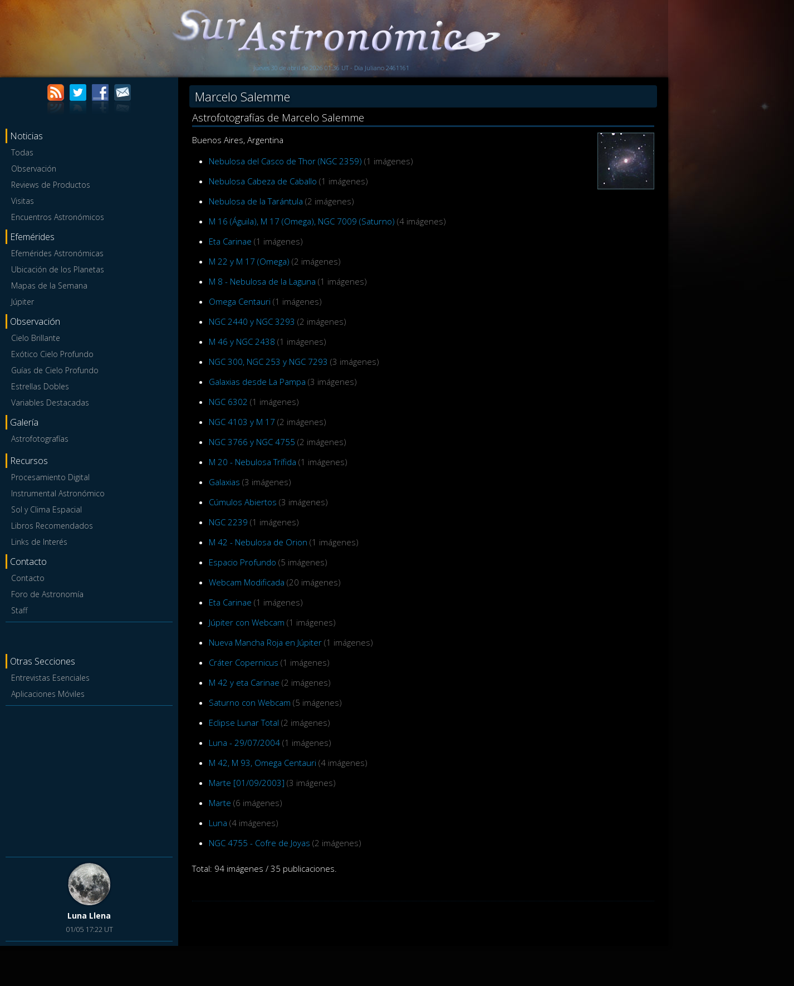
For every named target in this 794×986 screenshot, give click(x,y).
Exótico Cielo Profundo (52, 354)
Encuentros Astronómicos (57, 217)
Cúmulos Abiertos (243, 501)
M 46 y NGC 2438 (242, 341)
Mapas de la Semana (49, 285)
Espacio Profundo (242, 562)
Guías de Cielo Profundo (55, 370)
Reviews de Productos (50, 184)
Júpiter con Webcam (247, 622)
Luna (218, 822)
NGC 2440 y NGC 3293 (252, 321)
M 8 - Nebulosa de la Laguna (262, 281)
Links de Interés (39, 541)
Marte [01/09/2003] (247, 782)
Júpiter (22, 301)
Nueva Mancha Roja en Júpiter (265, 642)
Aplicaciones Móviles (48, 694)
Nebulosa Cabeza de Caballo (263, 181)
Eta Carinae (230, 241)
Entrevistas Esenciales (50, 677)
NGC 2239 (228, 522)
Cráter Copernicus (243, 662)
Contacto (28, 578)
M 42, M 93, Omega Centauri (262, 762)
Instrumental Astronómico (58, 493)
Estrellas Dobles (40, 386)
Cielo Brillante (35, 338)
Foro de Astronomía (47, 594)
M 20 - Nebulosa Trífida (252, 461)
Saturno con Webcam (250, 702)
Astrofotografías (39, 438)
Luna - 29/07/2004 (244, 742)
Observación (33, 168)
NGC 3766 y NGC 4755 (252, 441)
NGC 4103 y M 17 (242, 421)
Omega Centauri (240, 301)
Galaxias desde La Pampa (257, 381)
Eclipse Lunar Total (244, 722)
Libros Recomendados (52, 525)
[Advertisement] (89, 779)
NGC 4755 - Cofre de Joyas (259, 842)
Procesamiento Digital (50, 477)
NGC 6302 (228, 401)
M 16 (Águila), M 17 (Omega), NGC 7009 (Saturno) (302, 221)
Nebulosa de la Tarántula (256, 201)
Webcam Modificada (247, 582)
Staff (19, 610)
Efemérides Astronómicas (57, 253)
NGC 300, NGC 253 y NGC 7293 (268, 361)
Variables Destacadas (50, 402)
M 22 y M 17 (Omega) (249, 261)
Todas (22, 152)
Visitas (22, 201)
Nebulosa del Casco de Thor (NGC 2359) (285, 161)
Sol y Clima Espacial (46, 509)
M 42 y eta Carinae (244, 682)
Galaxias (224, 481)
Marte (220, 802)
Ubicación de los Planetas (57, 269)
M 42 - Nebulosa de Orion (258, 542)
